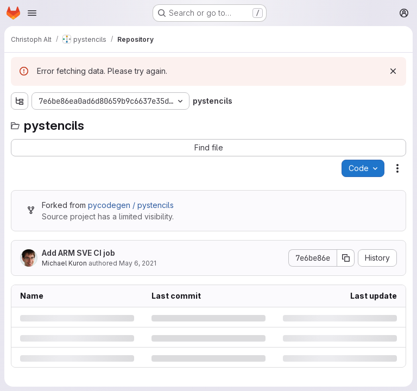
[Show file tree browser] (19, 101)
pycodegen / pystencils (131, 205)
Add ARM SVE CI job (78, 252)
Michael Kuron (64, 263)
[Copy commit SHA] (346, 258)
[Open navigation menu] (32, 13)
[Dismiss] (393, 71)
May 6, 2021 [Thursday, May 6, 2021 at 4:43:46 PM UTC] (137, 263)
